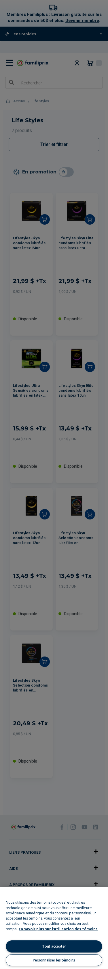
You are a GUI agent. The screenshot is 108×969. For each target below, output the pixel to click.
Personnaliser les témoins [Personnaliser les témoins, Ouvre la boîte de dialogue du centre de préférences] (54, 960)
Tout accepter (54, 946)
